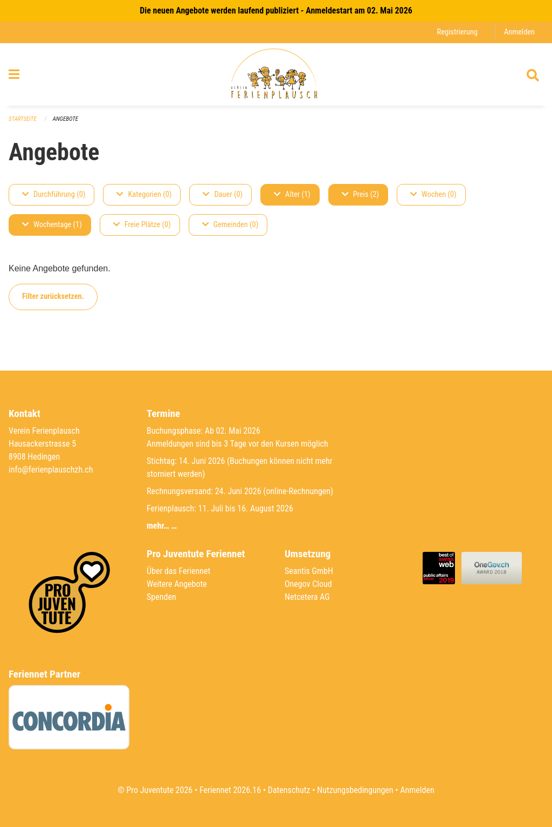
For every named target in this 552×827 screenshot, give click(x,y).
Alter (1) (292, 194)
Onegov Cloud (308, 584)
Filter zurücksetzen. (53, 296)
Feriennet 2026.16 (230, 790)
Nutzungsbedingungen (355, 790)
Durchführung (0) (53, 194)
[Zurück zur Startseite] (276, 74)
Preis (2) (360, 194)
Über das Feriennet (178, 571)
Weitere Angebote (177, 584)
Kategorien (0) (143, 194)
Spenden (161, 597)
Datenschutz (289, 790)
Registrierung (457, 32)
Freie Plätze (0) (142, 224)
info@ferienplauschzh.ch (51, 469)
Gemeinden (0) (230, 224)
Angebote (65, 118)
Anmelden (519, 32)
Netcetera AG (307, 597)
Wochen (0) (433, 194)
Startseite (23, 118)
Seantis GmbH (309, 571)
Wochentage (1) (52, 224)
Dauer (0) (223, 194)
